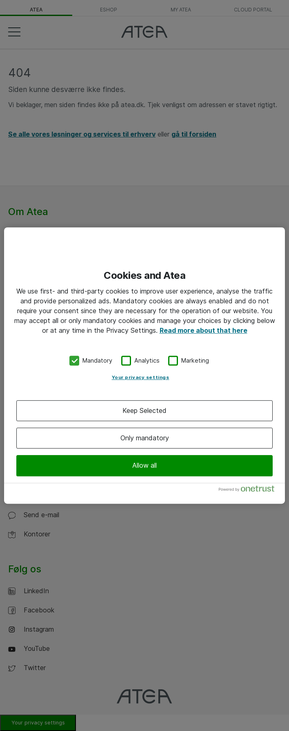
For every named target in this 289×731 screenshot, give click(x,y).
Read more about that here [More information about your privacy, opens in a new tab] (203, 330)
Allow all (144, 465)
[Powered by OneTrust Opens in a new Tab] (250, 490)
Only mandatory (144, 438)
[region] (144, 365)
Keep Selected (144, 410)
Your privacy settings (140, 377)
